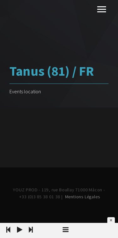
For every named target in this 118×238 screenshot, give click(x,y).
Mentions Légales (82, 197)
